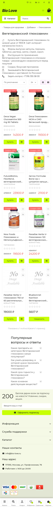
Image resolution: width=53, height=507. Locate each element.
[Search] (35, 18)
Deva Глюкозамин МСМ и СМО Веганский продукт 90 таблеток (39, 119)
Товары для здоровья (14, 27)
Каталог (26, 439)
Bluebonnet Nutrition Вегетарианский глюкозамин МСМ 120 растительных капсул (38, 298)
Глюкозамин (45, 27)
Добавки (31, 27)
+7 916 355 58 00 (31, 76)
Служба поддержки (26, 431)
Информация (26, 423)
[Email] (26, 405)
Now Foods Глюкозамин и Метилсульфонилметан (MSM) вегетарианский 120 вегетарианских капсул (14, 237)
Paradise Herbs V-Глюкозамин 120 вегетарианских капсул (38, 237)
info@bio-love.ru (13, 453)
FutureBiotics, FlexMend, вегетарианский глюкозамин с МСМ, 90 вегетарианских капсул (12, 179)
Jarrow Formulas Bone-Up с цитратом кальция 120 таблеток (38, 179)
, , (23, 465)
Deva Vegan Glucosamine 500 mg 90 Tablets (12, 119)
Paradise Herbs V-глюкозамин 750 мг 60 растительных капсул (14, 298)
